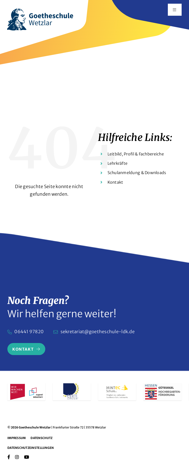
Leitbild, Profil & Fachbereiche (136, 153)
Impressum (16, 438)
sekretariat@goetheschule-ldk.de (98, 331)
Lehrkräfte (118, 163)
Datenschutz (41, 438)
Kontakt (115, 182)
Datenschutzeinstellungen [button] (30, 448)
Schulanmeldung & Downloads (137, 172)
